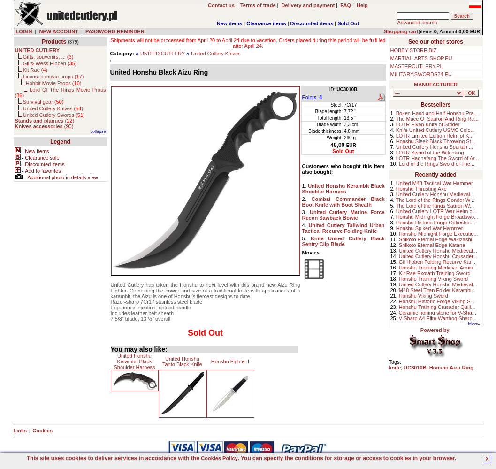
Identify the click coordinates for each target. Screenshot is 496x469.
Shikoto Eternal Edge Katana (432, 245)
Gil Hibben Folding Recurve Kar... (437, 262)
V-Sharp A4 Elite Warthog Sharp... (438, 318)
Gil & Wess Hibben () (50, 63)
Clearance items (266, 23)
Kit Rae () (35, 70)
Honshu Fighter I (230, 361)
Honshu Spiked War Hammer (429, 228)
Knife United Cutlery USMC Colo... (435, 130)
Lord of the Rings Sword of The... (436, 164)
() (45, 120)
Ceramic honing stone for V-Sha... (437, 312)
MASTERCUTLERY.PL (416, 66)
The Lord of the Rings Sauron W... (435, 205)
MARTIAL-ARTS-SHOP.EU (421, 58)
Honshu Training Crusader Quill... (437, 307)
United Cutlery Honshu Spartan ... (434, 147)
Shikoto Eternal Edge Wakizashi (435, 239)
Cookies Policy (219, 458)
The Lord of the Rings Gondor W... (435, 200)
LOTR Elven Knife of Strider (428, 124)
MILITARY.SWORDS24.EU (421, 74)
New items (229, 23)
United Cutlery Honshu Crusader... (438, 256)
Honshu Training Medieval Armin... (438, 267)
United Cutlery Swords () (54, 115)
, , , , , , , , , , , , (428, 93)
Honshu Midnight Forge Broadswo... (437, 217)
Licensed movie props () (53, 76)
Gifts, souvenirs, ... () (48, 57)
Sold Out (348, 23)
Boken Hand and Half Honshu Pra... (437, 113)
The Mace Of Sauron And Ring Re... (437, 119)
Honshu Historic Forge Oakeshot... (435, 222)
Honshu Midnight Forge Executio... (438, 234)
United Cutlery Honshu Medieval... (435, 194)
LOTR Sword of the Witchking (430, 152)
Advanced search (417, 22)
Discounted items (312, 23)
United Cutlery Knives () (53, 108)
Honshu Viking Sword (423, 296)
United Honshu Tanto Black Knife (182, 361)
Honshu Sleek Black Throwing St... (435, 141)
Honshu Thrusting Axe (421, 189)
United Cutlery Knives (216, 53)
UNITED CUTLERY (162, 53)
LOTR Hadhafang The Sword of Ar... (437, 158)
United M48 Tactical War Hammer (434, 183)
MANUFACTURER (436, 84)
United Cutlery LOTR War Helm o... (436, 211)
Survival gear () (43, 102)
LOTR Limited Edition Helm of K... (434, 135)
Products (54, 41)
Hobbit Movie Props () (54, 83)
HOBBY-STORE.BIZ (413, 50)
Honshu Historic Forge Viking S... (437, 301)
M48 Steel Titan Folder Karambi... (437, 290)
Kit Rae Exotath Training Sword (435, 273)
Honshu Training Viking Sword (433, 279)
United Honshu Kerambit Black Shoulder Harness (134, 361)
